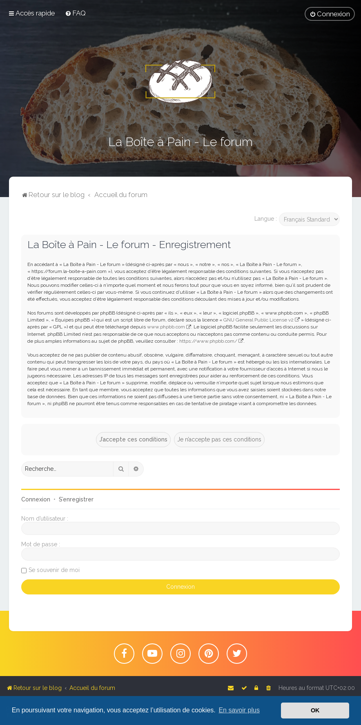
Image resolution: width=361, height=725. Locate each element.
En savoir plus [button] (239, 710)
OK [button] (315, 710)
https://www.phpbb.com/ (208, 341)
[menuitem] (75, 13)
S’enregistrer (76, 499)
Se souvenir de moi (54, 570)
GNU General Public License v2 (258, 320)
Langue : (265, 218)
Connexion (35, 499)
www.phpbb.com (166, 327)
